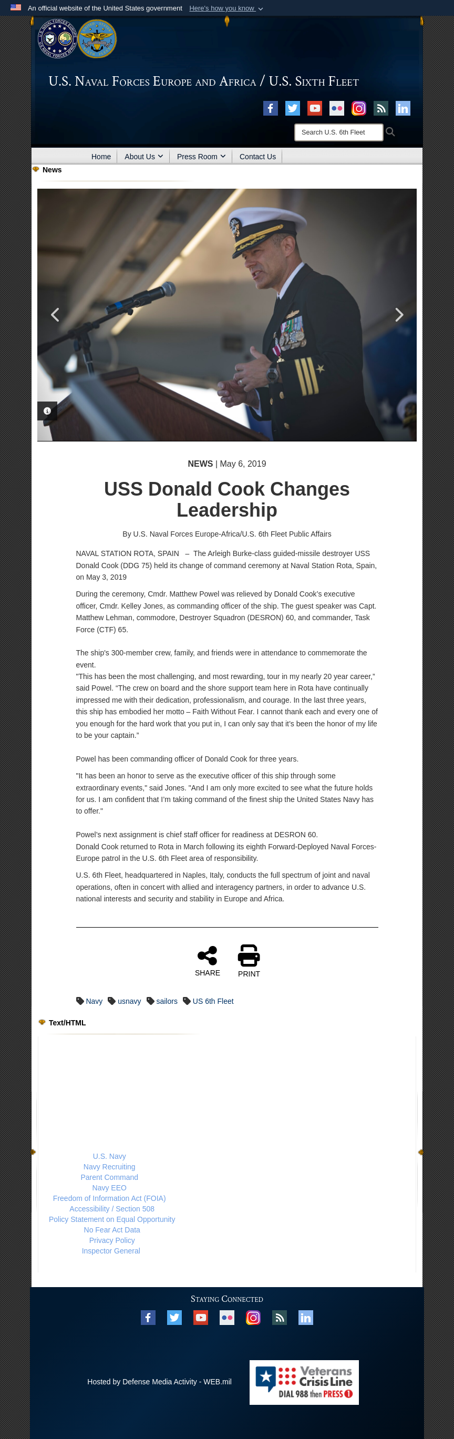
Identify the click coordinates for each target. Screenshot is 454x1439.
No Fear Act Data (112, 1230)
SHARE (207, 960)
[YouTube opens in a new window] (314, 108)
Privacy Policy (112, 1240)
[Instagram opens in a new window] (359, 108)
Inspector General (111, 1251)
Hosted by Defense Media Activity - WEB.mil (159, 1382)
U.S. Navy (109, 1156)
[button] (227, 8)
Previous (55, 314)
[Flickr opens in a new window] (336, 108)
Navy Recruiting (110, 1167)
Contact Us (258, 156)
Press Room (201, 156)
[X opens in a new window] (292, 108)
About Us (144, 156)
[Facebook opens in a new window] (270, 108)
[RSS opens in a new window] (381, 108)
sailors (166, 1001)
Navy (94, 1001)
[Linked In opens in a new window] (403, 108)
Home (101, 156)
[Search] (339, 132)
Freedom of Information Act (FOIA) (109, 1198)
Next (398, 314)
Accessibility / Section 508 (111, 1209)
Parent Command (109, 1177)
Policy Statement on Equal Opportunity (112, 1219)
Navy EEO (109, 1188)
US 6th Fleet (213, 1001)
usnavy (129, 1001)
